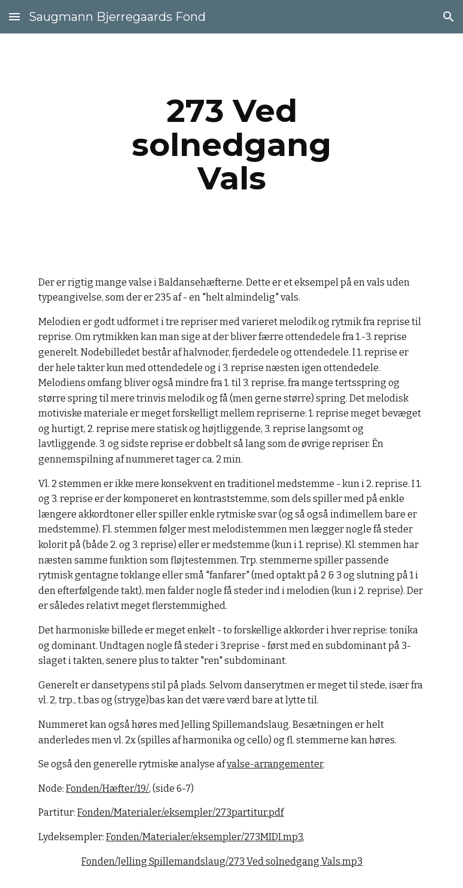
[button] (14, 16)
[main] (231, 144)
